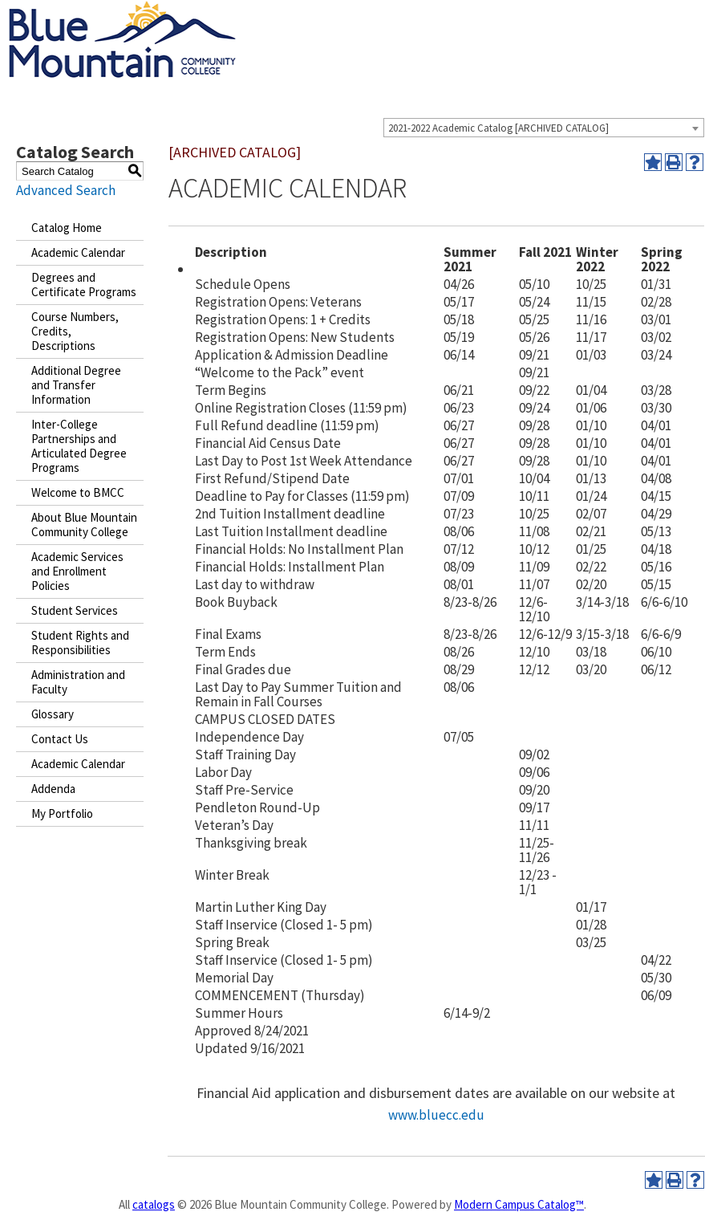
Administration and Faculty (78, 682)
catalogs (153, 1204)
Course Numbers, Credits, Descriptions (75, 331)
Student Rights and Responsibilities (80, 642)
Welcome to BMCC (77, 492)
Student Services (74, 610)
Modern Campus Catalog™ (519, 1204)
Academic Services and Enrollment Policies (77, 571)
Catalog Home (66, 227)
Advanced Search (65, 190)
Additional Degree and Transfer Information (76, 385)
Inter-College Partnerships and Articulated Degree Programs (79, 446)
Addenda (53, 788)
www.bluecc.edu (436, 1115)
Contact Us (59, 738)
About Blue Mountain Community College (84, 524)
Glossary (52, 714)
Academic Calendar (78, 252)
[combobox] (543, 127)
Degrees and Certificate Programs (83, 284)
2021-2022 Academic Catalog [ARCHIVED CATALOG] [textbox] (498, 128)
